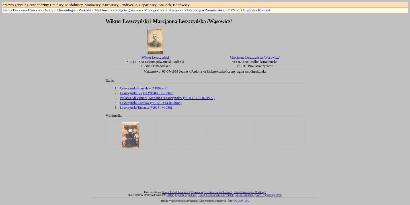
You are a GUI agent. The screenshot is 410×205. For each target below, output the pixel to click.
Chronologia (66, 10)
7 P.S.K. (234, 10)
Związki (85, 10)
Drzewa (19, 10)
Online (170, 195)
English (249, 10)
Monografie (153, 10)
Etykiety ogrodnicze (186, 195)
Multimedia (103, 10)
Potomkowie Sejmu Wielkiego (249, 192)
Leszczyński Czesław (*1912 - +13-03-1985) (151, 103)
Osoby (49, 10)
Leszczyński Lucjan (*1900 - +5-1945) (146, 93)
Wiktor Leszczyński (155, 58)
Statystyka (173, 10)
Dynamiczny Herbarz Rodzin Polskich (211, 192)
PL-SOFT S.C (241, 200)
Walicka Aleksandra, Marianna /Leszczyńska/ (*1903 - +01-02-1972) (167, 98)
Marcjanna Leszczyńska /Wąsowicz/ (255, 58)
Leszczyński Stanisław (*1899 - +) (143, 88)
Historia (34, 10)
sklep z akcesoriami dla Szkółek (216, 195)
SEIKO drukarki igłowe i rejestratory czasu (258, 195)
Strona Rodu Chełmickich (176, 192)
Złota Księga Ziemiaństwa (204, 10)
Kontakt (264, 10)
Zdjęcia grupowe (128, 10)
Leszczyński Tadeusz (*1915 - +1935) (146, 108)
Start (6, 10)
